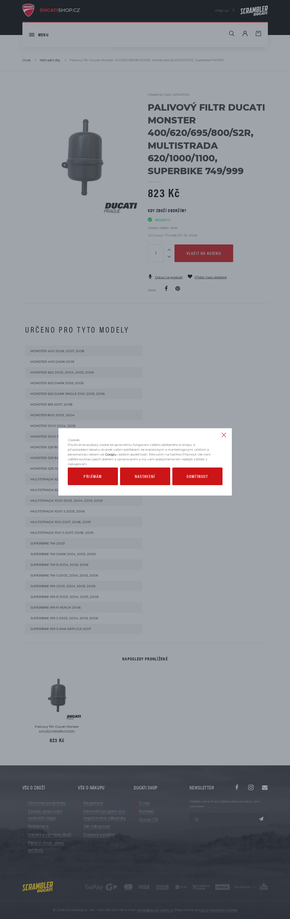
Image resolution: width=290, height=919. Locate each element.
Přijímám (93, 487)
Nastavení (145, 487)
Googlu (110, 465)
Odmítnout (197, 487)
